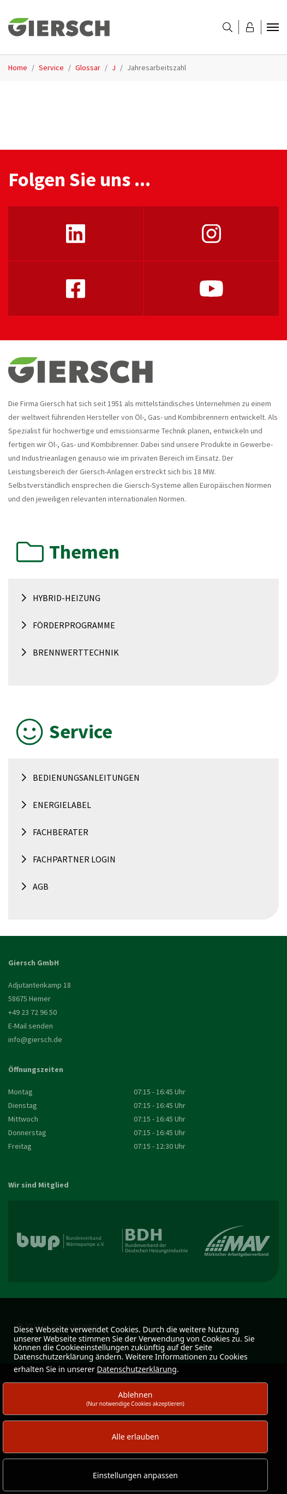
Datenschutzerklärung (137, 1369)
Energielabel (62, 804)
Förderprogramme (74, 625)
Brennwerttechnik (76, 652)
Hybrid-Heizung (66, 597)
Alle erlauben (135, 1436)
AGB (41, 886)
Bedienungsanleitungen (86, 777)
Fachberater (60, 831)
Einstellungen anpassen (135, 1475)
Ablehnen (135, 1398)
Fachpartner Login (74, 859)
